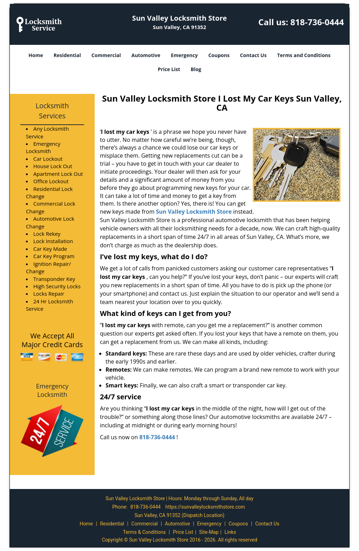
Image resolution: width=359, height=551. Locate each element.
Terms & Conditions (144, 532)
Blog (196, 69)
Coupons (218, 55)
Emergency (184, 55)
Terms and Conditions (303, 55)
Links (230, 532)
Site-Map (208, 532)
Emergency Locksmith (52, 390)
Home (35, 55)
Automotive (146, 55)
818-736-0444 (317, 22)
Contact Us (253, 55)
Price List (169, 69)
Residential (67, 55)
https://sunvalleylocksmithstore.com (205, 507)
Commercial (106, 55)
